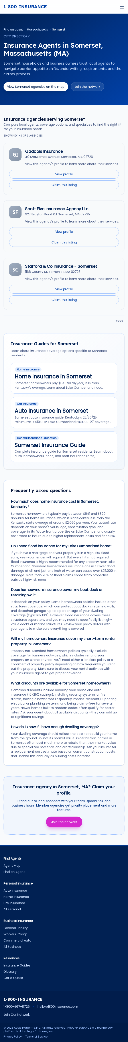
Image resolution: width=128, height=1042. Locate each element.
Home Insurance (16, 897)
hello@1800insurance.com (57, 1006)
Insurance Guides (17, 965)
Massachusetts (37, 29)
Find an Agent (14, 872)
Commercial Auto (17, 940)
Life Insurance (14, 903)
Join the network (87, 86)
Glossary (10, 971)
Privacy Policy (13, 1036)
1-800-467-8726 (17, 1006)
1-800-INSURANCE (25, 6)
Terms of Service (36, 1036)
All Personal (12, 909)
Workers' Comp (15, 934)
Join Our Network (17, 1014)
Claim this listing (64, 185)
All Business (12, 946)
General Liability (16, 928)
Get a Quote (13, 978)
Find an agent (13, 29)
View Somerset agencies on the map (36, 86)
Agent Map (12, 865)
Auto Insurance (15, 890)
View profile (64, 174)
